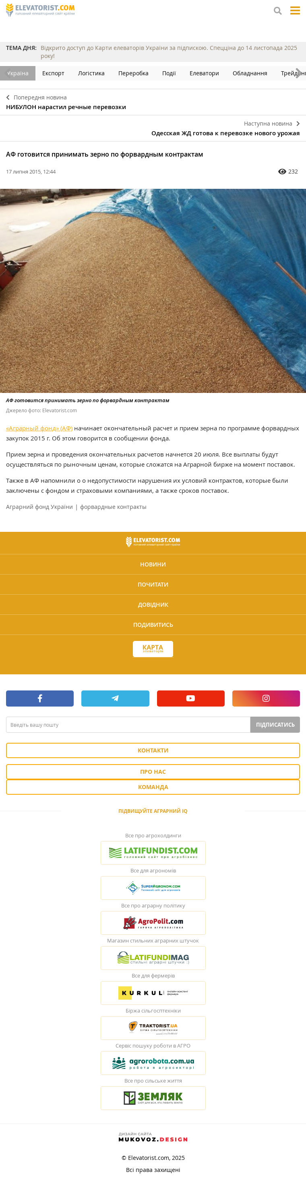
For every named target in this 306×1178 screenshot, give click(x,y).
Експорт (53, 73)
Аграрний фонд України (39, 506)
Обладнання (250, 73)
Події (169, 73)
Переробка (133, 73)
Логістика (91, 73)
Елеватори (204, 73)
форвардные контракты (113, 506)
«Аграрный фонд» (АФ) (39, 428)
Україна (18, 73)
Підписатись (275, 724)
